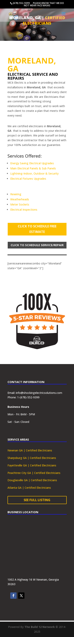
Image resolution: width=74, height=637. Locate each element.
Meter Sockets (19, 204)
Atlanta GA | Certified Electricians (29, 487)
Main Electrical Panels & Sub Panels (33, 168)
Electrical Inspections (23, 209)
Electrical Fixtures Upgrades (28, 178)
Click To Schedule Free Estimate (37, 229)
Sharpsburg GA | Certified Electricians (31, 458)
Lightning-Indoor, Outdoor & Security (34, 173)
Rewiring (15, 194)
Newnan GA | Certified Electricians (29, 450)
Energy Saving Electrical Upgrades (32, 163)
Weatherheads (19, 199)
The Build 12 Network (39, 627)
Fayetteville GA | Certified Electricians (31, 465)
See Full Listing (37, 500)
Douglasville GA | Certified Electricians (32, 480)
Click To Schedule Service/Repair (37, 245)
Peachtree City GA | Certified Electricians (33, 473)
